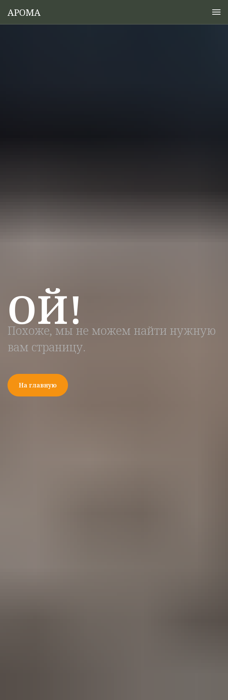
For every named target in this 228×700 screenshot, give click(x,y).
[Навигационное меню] (216, 12)
